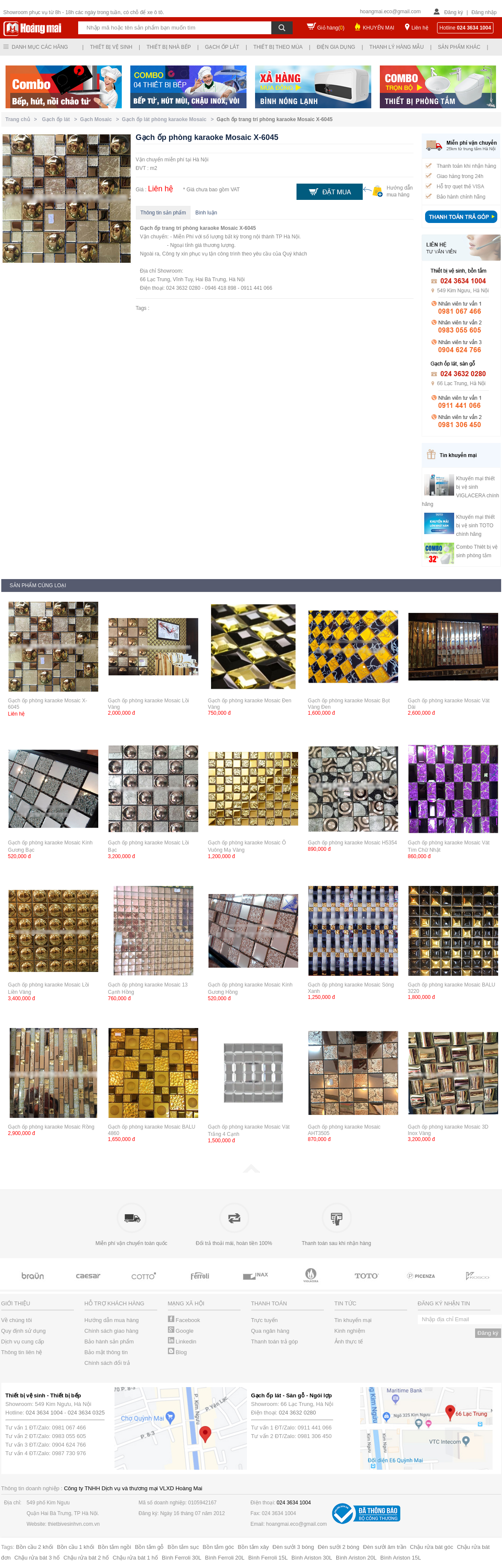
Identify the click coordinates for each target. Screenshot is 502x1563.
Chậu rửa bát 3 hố (37, 1557)
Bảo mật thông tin (106, 1352)
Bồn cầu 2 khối (34, 1547)
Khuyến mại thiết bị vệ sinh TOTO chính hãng (475, 525)
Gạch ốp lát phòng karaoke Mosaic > (169, 119)
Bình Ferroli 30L (182, 1557)
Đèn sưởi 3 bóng (293, 1547)
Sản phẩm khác (459, 47)
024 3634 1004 (44, 1412)
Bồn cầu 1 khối (75, 1547)
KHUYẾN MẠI (378, 28)
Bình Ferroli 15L (268, 1557)
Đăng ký (453, 12)
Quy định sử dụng (23, 1331)
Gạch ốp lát (222, 47)
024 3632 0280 (297, 1412)
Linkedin (182, 1341)
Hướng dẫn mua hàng (112, 1320)
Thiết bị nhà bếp (169, 47)
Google (181, 1331)
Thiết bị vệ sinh (111, 47)
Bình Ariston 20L (356, 1557)
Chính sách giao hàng (111, 1331)
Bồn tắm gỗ (149, 1547)
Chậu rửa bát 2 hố (86, 1557)
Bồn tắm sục (183, 1547)
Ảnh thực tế (349, 1341)
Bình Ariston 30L (311, 1557)
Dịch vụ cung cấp (22, 1341)
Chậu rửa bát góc (431, 1547)
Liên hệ (420, 28)
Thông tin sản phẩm (163, 213)
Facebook (184, 1320)
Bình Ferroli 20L (225, 1557)
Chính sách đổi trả (107, 1363)
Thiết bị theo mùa (277, 47)
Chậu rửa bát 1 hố (135, 1557)
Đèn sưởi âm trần (384, 1547)
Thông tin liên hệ (21, 1352)
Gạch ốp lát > (61, 119)
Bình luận (206, 213)
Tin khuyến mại (353, 1320)
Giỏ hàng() (331, 28)
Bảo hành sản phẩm (109, 1341)
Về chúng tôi (16, 1320)
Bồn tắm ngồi (114, 1547)
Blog (177, 1352)
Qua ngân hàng (270, 1331)
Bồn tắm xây (253, 1547)
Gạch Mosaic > (101, 119)
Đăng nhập (483, 12)
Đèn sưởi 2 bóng (338, 1547)
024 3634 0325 (86, 1412)
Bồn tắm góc (218, 1547)
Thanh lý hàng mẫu (397, 47)
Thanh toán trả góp (274, 1341)
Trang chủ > (23, 119)
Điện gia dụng (336, 47)
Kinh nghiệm (350, 1331)
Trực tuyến (264, 1320)
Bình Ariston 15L (400, 1557)
